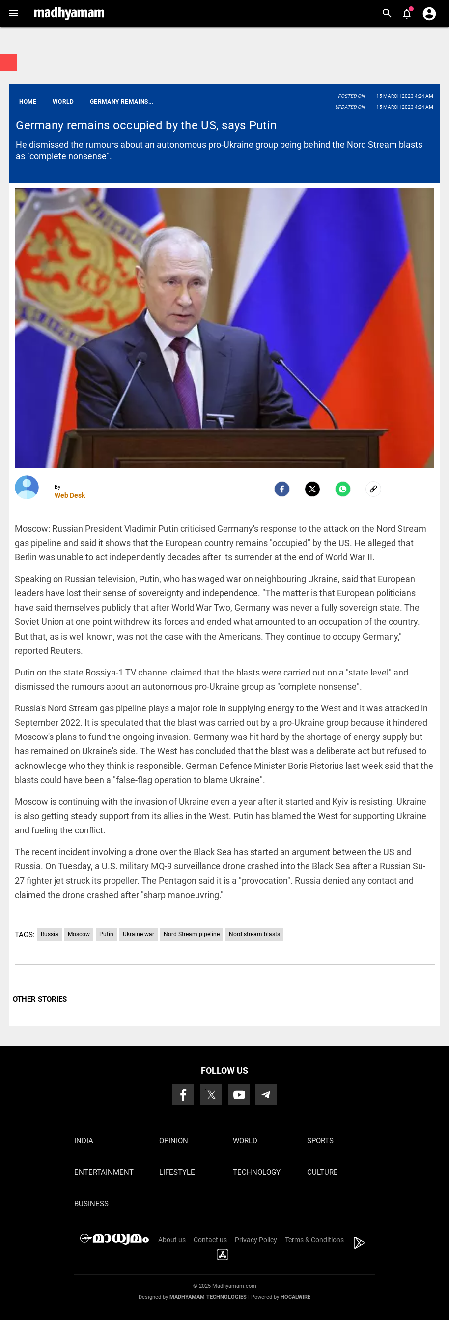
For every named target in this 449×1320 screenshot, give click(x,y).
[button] (13, 13)
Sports (320, 1140)
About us (172, 1240)
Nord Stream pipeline (192, 934)
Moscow (79, 934)
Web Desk (70, 495)
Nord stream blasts (254, 934)
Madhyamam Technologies (208, 1297)
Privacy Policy (256, 1240)
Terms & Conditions (314, 1240)
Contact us (210, 1240)
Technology (257, 1172)
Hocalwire (295, 1297)
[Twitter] (312, 489)
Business (91, 1203)
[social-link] (373, 489)
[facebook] (282, 489)
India (83, 1140)
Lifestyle (177, 1172)
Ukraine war (138, 934)
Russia (49, 934)
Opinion (173, 1140)
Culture (322, 1172)
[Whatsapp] (343, 489)
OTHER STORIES (40, 999)
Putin (106, 934)
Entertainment (104, 1172)
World (245, 1140)
